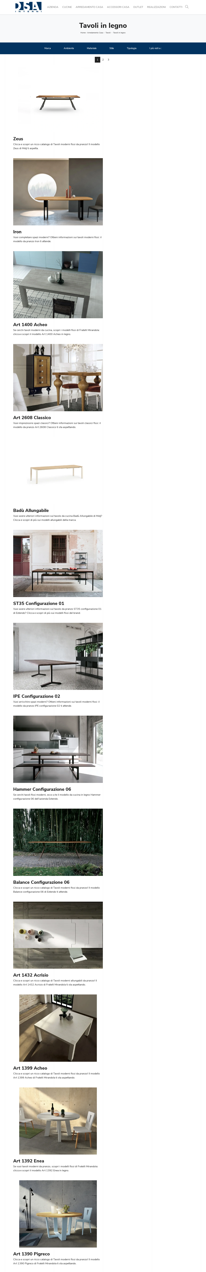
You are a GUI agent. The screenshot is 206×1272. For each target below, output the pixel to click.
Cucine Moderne (68, 1231)
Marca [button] (47, 48)
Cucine (67, 7)
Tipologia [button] (131, 48)
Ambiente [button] (69, 48)
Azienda (52, 7)
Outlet (138, 7)
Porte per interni (160, 1231)
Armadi (109, 1247)
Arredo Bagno (159, 1243)
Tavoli (108, 33)
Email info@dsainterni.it (26, 1243)
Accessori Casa (118, 7)
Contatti (176, 7)
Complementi (158, 1239)
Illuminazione (158, 1235)
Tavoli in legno (119, 33)
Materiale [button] (92, 48)
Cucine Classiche (69, 1235)
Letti (107, 1243)
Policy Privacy (112, 1263)
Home (83, 33)
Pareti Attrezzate (114, 1235)
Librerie (109, 1231)
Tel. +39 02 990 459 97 (27, 1239)
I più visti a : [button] (155, 48)
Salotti (108, 1239)
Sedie (62, 1243)
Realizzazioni (156, 7)
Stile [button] (111, 48)
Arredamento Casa (89, 7)
